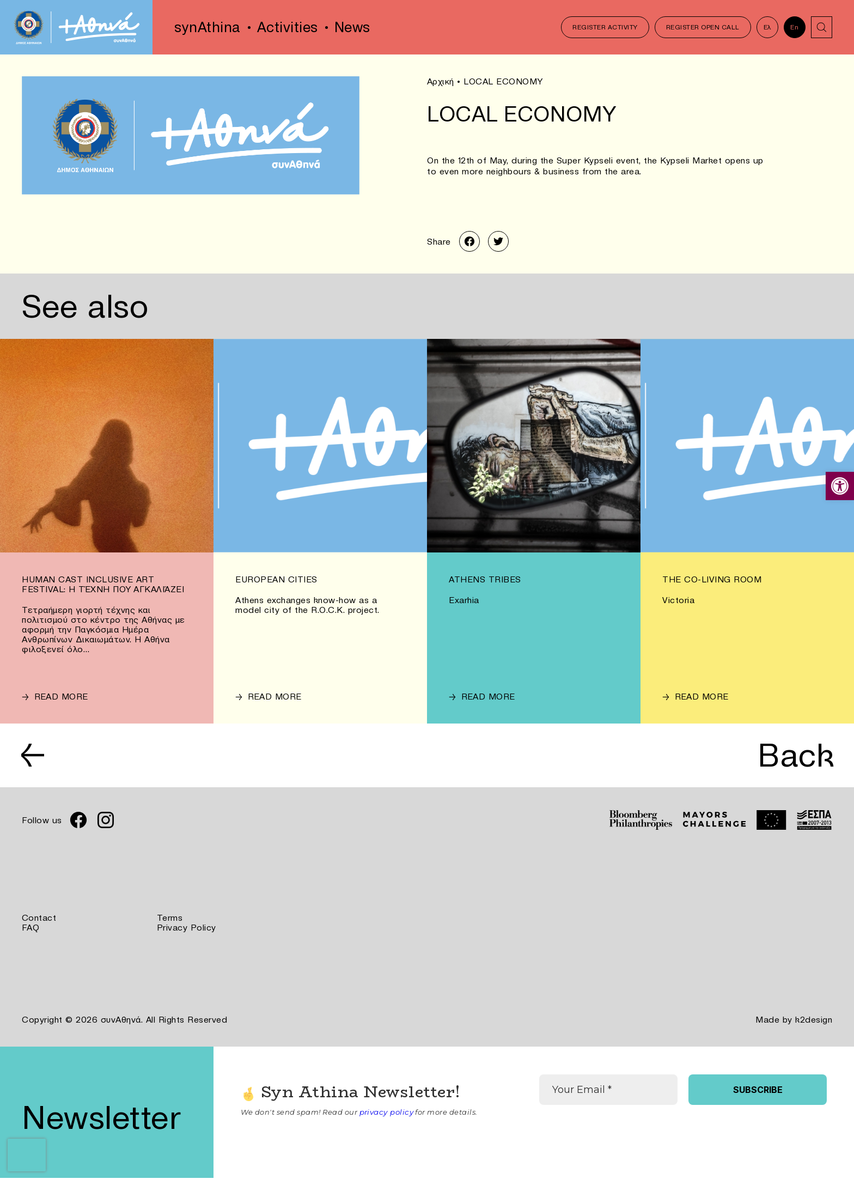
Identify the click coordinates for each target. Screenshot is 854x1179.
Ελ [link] (767, 27)
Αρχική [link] (440, 81)
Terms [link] (170, 919)
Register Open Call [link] (702, 27)
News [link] (352, 27)
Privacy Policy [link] (186, 929)
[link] (840, 486)
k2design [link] (813, 1021)
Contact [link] (39, 919)
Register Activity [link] (605, 27)
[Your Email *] (608, 1090)
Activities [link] (287, 27)
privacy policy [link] (385, 1113)
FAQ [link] (31, 929)
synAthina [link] (207, 27)
